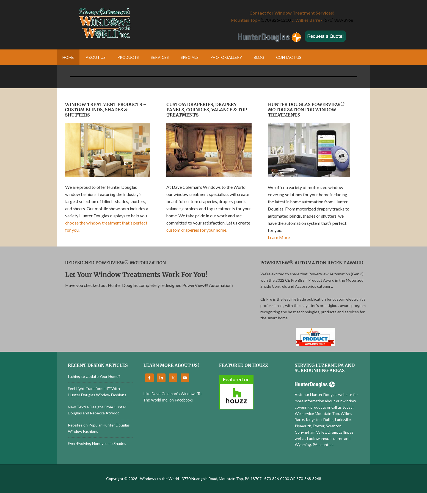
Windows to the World (135, 23)
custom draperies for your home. (196, 229)
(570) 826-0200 (276, 20)
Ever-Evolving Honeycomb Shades (97, 443)
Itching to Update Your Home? (94, 376)
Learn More (279, 237)
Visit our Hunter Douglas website (323, 394)
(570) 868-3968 (338, 20)
